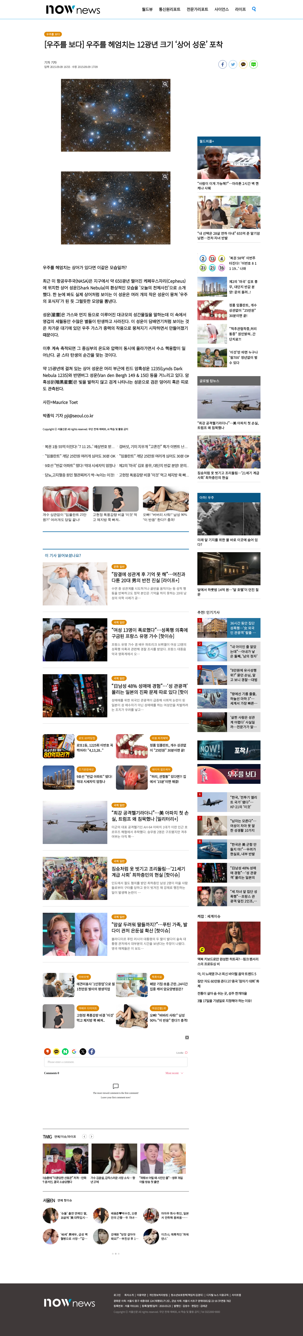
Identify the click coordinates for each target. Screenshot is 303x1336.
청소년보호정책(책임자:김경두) (187, 1295)
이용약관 (141, 1295)
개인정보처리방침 (158, 1295)
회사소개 (129, 1295)
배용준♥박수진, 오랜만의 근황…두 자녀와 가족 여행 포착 (63, 1180)
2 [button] (116, 1254)
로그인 (117, 1295)
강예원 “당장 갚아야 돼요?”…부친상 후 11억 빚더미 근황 (124, 1238)
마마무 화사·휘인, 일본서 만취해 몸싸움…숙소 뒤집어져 (175, 1217)
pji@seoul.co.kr (78, 416)
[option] (64, 1165)
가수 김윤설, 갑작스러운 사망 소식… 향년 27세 (161, 1180)
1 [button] (113, 1254)
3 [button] (119, 1254)
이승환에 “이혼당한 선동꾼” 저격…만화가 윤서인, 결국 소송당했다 (112, 1180)
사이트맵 (236, 1295)
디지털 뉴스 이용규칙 (217, 1295)
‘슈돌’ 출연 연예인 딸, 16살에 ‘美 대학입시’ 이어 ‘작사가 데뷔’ (74, 1217)
